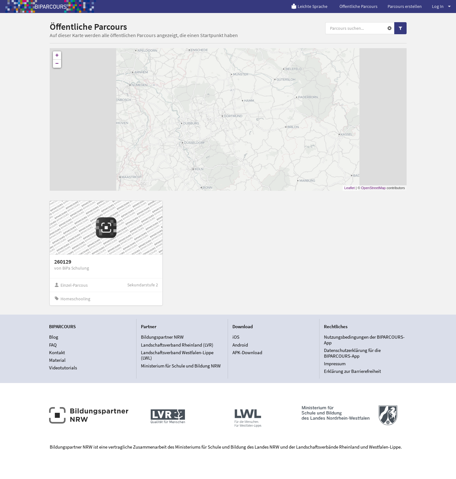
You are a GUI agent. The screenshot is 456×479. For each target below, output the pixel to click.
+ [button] (57, 55)
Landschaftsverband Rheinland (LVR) (177, 345)
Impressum (334, 364)
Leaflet (349, 188)
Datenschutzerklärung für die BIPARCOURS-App (352, 353)
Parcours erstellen (405, 6)
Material (57, 360)
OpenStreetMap (373, 188)
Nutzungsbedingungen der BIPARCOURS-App (364, 340)
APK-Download (247, 352)
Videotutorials (63, 368)
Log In (441, 6)
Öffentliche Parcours (358, 6)
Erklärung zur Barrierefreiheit (352, 371)
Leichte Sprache (309, 6)
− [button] (57, 63)
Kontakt (57, 352)
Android (240, 345)
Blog (53, 337)
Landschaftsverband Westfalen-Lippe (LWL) (177, 355)
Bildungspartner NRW (162, 337)
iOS (235, 337)
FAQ (53, 345)
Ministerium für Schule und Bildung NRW (181, 366)
